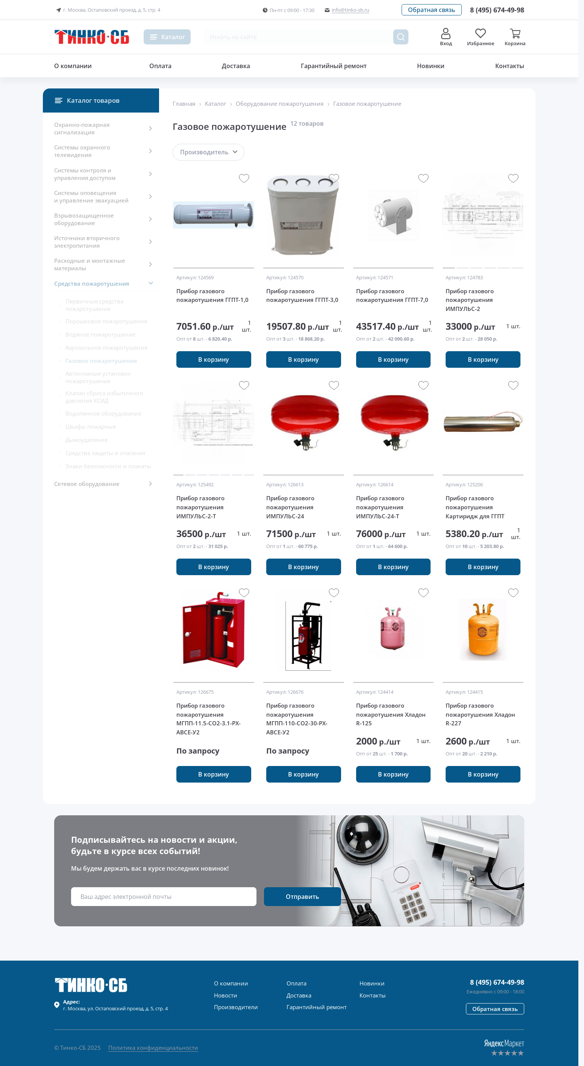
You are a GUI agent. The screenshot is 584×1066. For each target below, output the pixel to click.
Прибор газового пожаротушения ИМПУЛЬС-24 (290, 506)
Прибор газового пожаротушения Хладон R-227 (480, 714)
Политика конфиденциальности (153, 1047)
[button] (432, 9)
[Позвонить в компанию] (497, 9)
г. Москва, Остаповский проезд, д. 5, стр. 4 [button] (107, 10)
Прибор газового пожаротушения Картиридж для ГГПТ (475, 506)
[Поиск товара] (400, 36)
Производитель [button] (204, 152)
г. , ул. (115, 1005)
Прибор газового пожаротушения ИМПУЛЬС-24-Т (380, 506)
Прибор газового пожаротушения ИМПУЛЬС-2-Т (200, 506)
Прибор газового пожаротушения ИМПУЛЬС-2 (470, 299)
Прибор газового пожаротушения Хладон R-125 (391, 714)
